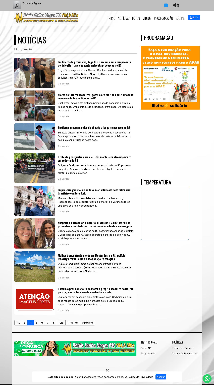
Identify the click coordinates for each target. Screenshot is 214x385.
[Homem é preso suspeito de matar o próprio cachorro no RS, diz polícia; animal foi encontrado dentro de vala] (75, 299)
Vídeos (147, 18)
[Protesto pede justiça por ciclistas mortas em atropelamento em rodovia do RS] (75, 168)
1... (18, 322)
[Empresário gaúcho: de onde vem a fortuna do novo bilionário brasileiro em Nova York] (75, 201)
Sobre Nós (146, 348)
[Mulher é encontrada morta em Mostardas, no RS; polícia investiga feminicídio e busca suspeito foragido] (75, 266)
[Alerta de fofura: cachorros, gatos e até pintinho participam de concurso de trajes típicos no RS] (75, 105)
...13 (61, 322)
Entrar (194, 17)
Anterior (73, 322)
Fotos (136, 18)
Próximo (87, 322)
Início (111, 18)
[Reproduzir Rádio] (166, 5)
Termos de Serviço (182, 348)
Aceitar (161, 376)
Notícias (123, 18)
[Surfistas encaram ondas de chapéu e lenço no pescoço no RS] (75, 136)
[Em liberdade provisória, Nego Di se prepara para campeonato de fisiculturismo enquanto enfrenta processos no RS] (75, 73)
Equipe (180, 18)
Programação (163, 18)
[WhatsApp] (107, 370)
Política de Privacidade (184, 353)
